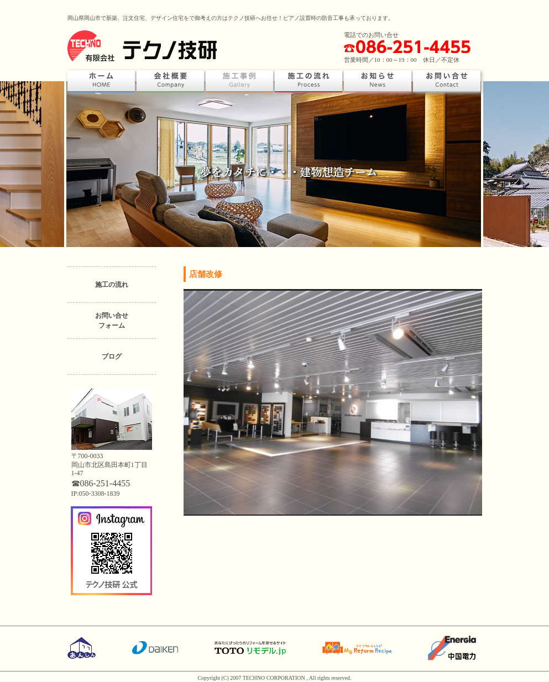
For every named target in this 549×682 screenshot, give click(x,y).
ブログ (112, 356)
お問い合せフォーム (111, 320)
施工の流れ (111, 284)
